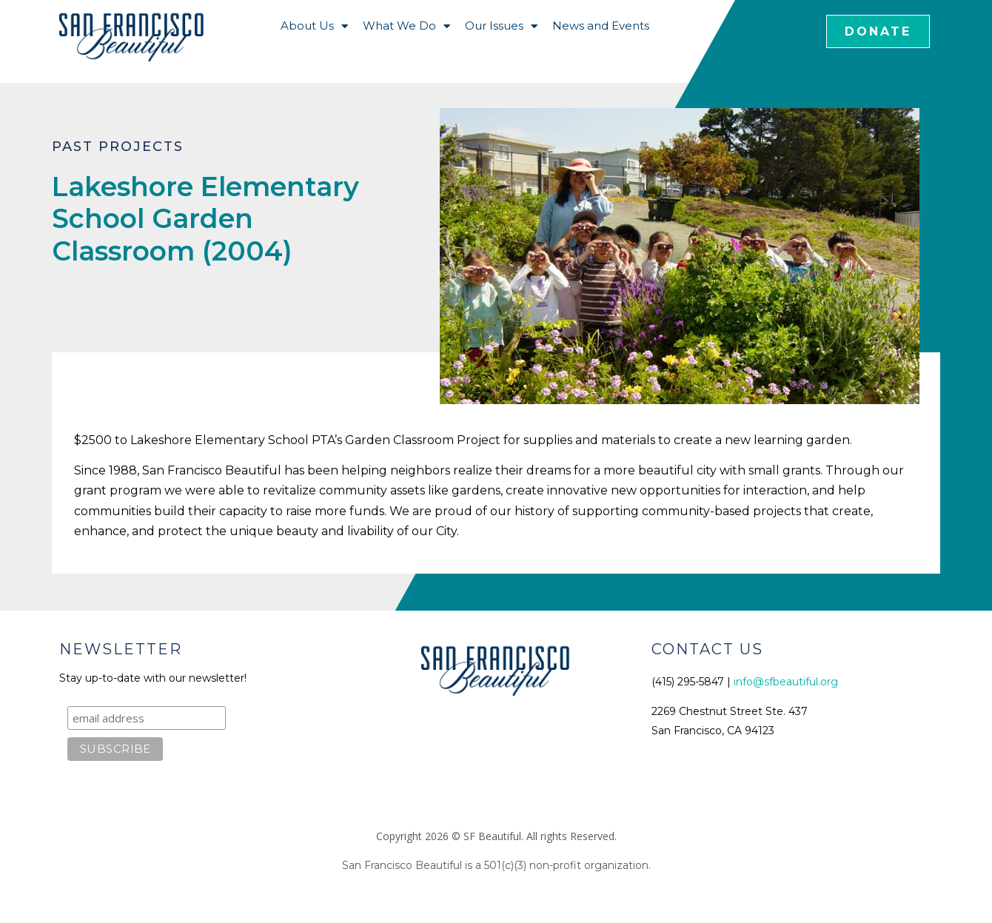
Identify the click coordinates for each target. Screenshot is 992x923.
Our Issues (501, 26)
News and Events (600, 26)
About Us (314, 26)
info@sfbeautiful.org (786, 681)
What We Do (406, 26)
